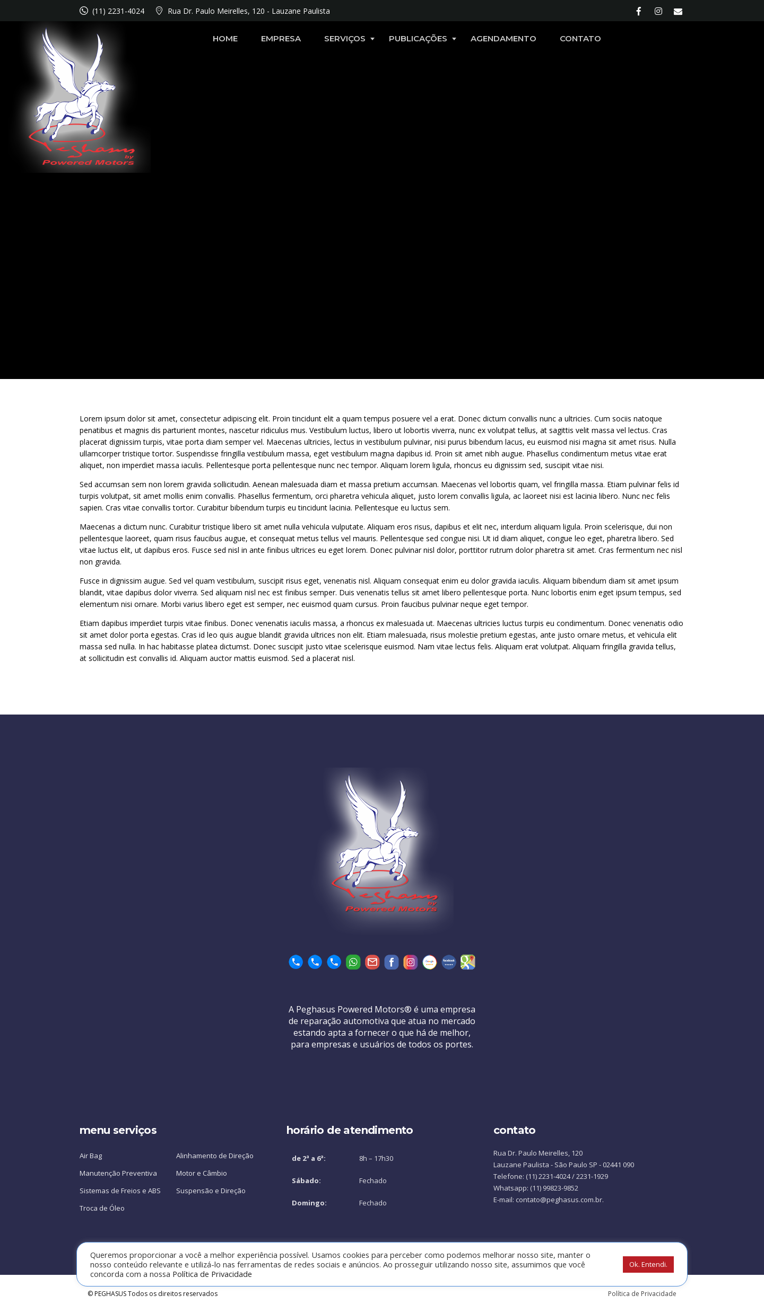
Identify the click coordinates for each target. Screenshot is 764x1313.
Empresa (352, 38)
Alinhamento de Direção (215, 1155)
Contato (652, 38)
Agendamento (575, 38)
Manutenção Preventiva (118, 1173)
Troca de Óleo (102, 1208)
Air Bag (91, 1155)
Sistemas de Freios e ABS (120, 1190)
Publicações (490, 38)
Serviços (416, 38)
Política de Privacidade (642, 1293)
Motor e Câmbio (201, 1173)
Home (296, 38)
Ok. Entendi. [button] (648, 1264)
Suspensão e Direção (211, 1190)
